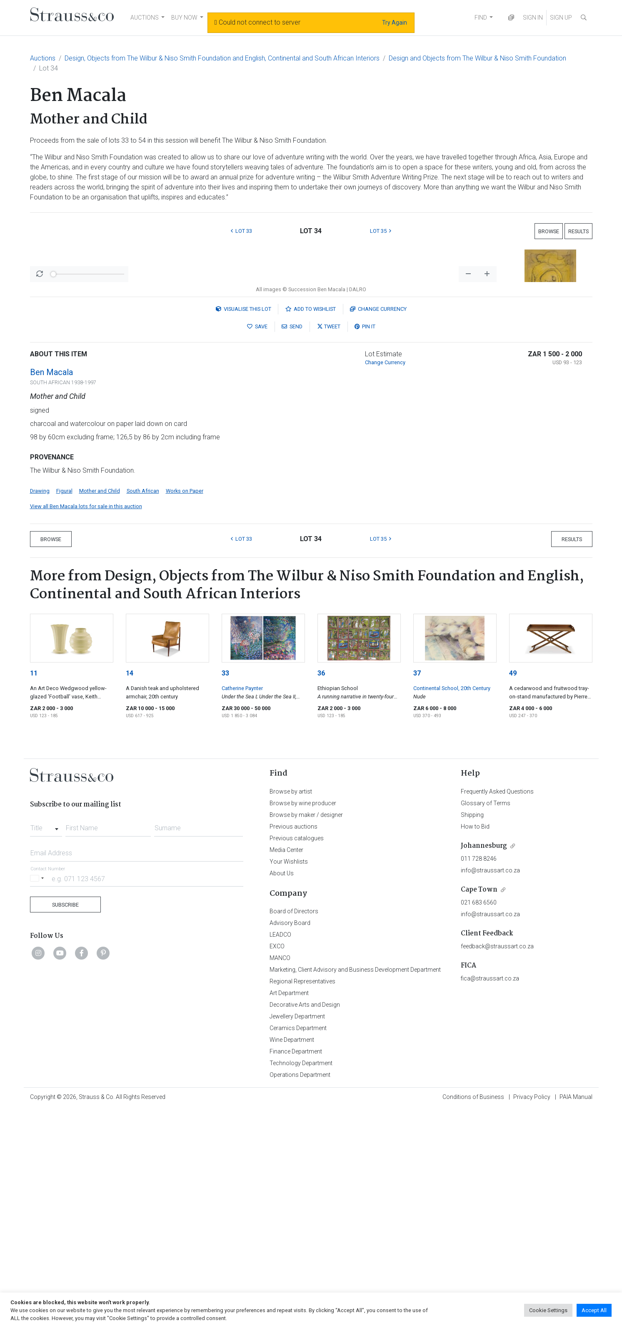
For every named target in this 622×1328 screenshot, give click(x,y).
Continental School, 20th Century (451, 907)
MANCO (280, 1176)
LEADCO (280, 1153)
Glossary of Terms (485, 1021)
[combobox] (46, 1044)
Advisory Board (290, 1141)
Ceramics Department (298, 1246)
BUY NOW (184, 17)
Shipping (472, 1033)
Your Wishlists (289, 1080)
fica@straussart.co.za (490, 1197)
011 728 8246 (479, 1077)
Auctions (42, 58)
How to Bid (475, 1045)
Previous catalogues (297, 1056)
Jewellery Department (297, 1235)
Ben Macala (51, 591)
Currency (378, 527)
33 (225, 892)
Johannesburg (484, 1064)
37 (417, 892)
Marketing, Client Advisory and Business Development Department (355, 1188)
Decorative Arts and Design (305, 1223)
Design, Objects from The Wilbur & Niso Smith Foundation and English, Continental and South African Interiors (222, 58)
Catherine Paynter (242, 907)
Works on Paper (184, 709)
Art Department (289, 1211)
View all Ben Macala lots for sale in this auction (86, 725)
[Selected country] (38, 1097)
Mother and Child (99, 709)
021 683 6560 (479, 1121)
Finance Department (296, 1270)
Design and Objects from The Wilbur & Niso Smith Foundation (477, 58)
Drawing (40, 709)
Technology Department (301, 1281)
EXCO (277, 1165)
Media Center (286, 1068)
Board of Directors (294, 1129)
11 (33, 892)
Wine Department (292, 1258)
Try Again (394, 22)
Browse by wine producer (303, 1021)
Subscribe (65, 1123)
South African (143, 709)
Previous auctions (293, 1045)
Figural (64, 709)
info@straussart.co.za (490, 1089)
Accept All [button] (594, 1310)
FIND (481, 17)
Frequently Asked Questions (497, 1010)
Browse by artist (291, 1010)
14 (129, 892)
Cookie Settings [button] (548, 1310)
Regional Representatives (302, 1200)
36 (321, 892)
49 (513, 892)
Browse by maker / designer (306, 1033)
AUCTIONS (144, 17)
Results (578, 231)
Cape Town (479, 1108)
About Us (282, 1092)
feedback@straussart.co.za (497, 1165)
